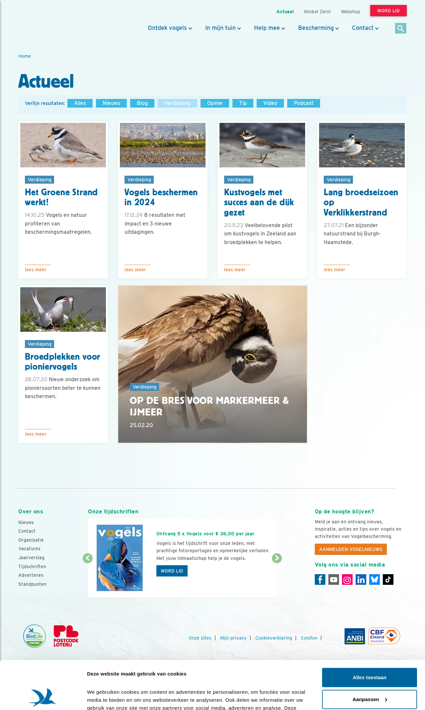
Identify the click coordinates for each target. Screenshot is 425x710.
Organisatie (31, 540)
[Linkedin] (361, 579)
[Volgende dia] (277, 578)
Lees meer (35, 269)
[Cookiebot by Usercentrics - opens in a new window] (43, 697)
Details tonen (103, 697)
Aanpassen (370, 654)
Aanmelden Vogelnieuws (350, 549)
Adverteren (30, 575)
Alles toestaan (369, 632)
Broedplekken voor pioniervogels (62, 362)
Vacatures (29, 548)
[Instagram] (347, 579)
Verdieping (177, 103)
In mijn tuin (220, 28)
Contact (363, 28)
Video (270, 103)
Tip (243, 103)
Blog (142, 103)
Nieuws (111, 103)
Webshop (350, 11)
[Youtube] (333, 579)
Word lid (172, 571)
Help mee (267, 28)
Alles (80, 103)
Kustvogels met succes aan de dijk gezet (259, 202)
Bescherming (316, 28)
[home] (48, 21)
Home (24, 56)
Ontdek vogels (167, 28)
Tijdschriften (32, 566)
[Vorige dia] (87, 578)
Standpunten (32, 584)
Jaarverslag (31, 557)
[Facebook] (320, 579)
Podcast (303, 103)
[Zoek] (401, 29)
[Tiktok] (388, 579)
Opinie (214, 103)
